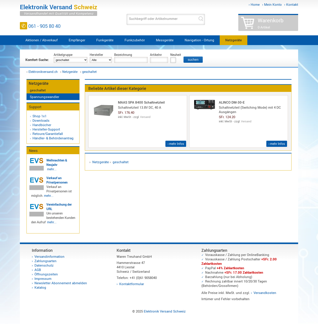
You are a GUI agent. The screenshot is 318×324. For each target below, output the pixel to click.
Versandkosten (265, 292)
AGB (37, 269)
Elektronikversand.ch (43, 72)
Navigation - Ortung (199, 40)
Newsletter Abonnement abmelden (60, 283)
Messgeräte (165, 40)
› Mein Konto (272, 4)
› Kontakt (291, 4)
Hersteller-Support (46, 129)
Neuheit (175, 55)
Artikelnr (156, 55)
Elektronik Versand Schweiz (165, 311)
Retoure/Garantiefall (47, 133)
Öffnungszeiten (46, 274)
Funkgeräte (105, 40)
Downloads (40, 120)
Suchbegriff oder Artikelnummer (153, 18)
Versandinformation (49, 256)
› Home (254, 4)
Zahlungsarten (45, 261)
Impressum (42, 278)
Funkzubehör (135, 40)
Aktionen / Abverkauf (41, 40)
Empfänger (77, 40)
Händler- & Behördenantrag (53, 138)
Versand (145, 117)
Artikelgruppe (63, 55)
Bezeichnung (123, 55)
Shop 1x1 (39, 116)
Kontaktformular (131, 284)
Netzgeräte (233, 40)
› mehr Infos (176, 144)
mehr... (52, 169)
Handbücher (41, 125)
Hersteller (96, 55)
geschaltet (89, 72)
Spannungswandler (44, 97)
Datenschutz (44, 265)
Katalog (40, 287)
